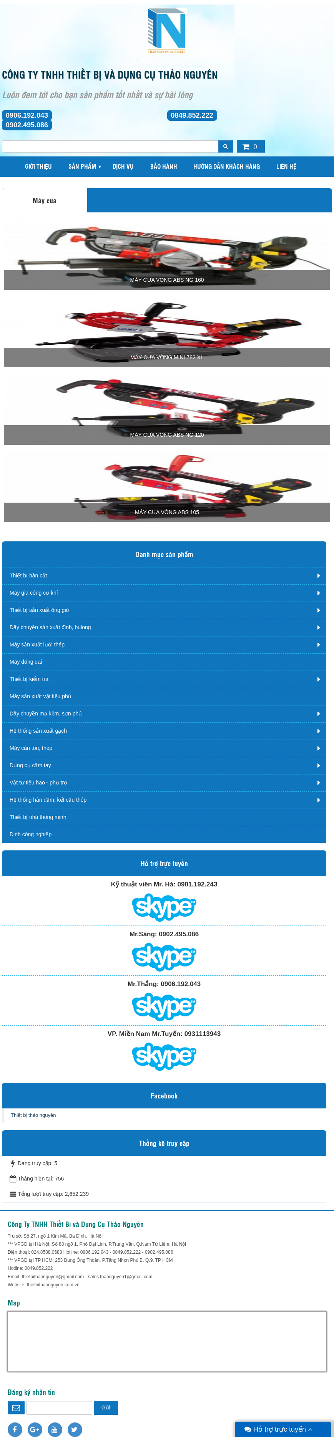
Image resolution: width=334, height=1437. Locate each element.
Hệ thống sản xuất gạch (38, 731)
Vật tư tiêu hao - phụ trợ (38, 782)
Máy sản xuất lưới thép (37, 644)
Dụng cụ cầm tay (30, 765)
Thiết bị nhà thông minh (38, 817)
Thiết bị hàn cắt (28, 575)
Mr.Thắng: (143, 984)
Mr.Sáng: (143, 934)
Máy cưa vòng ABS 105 (167, 512)
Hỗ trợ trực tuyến (278, 1429)
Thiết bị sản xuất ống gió (39, 610)
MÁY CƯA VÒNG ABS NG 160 (167, 280)
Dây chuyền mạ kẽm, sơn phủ (46, 713)
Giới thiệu (38, 166)
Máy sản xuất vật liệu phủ (40, 696)
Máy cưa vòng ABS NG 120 (167, 435)
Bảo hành (163, 166)
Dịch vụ (123, 166)
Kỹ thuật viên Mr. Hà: (143, 884)
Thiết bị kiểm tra (29, 679)
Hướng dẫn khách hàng (226, 166)
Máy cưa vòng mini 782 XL (166, 357)
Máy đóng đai (26, 662)
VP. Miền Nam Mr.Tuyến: (145, 1033)
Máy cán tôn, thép (31, 748)
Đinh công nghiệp (31, 834)
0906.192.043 (27, 115)
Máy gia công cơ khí (34, 593)
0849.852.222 (192, 115)
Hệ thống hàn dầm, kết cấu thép (48, 800)
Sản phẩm (82, 166)
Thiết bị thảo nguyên (33, 1115)
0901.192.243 (197, 884)
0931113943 (202, 1033)
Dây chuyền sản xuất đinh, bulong (50, 627)
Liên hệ (286, 166)
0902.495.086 (27, 125)
